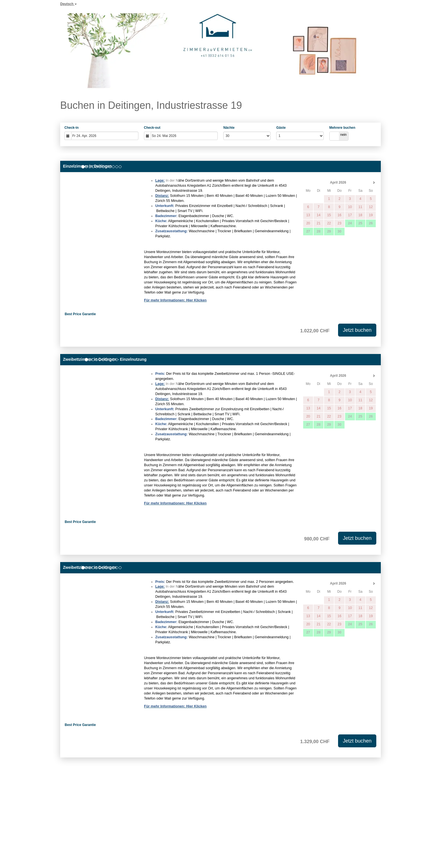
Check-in (71, 128)
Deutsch (68, 4)
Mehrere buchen (342, 128)
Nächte (229, 128)
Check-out (152, 128)
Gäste (280, 128)
